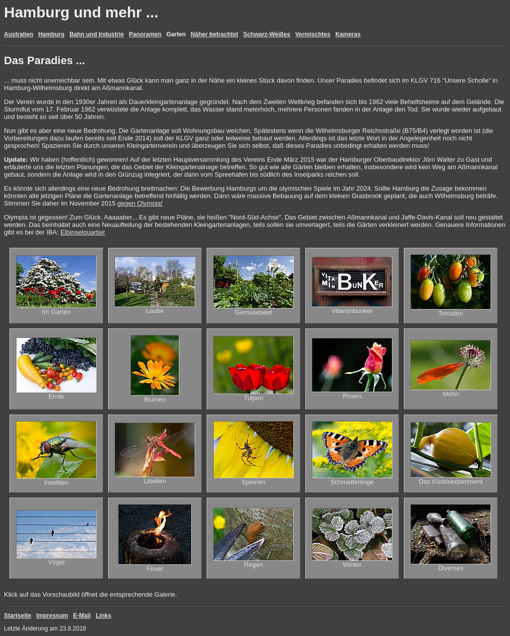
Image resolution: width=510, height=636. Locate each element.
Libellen (155, 478)
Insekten (56, 479)
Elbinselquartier (82, 232)
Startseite (17, 615)
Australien (18, 34)
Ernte (56, 393)
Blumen (154, 396)
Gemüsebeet (253, 309)
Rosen (352, 393)
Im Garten (56, 309)
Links (103, 615)
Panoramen (145, 34)
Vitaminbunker (352, 308)
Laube (155, 308)
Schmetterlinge (352, 479)
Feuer (155, 565)
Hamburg (51, 34)
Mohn (450, 391)
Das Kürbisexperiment (450, 478)
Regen (253, 561)
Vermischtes (313, 34)
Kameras (348, 34)
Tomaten (450, 310)
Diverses (450, 565)
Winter (352, 561)
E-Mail (82, 615)
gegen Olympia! (140, 203)
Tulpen (253, 395)
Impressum (52, 615)
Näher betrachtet (214, 34)
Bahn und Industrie (96, 34)
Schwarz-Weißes (266, 34)
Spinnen (253, 479)
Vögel (56, 559)
